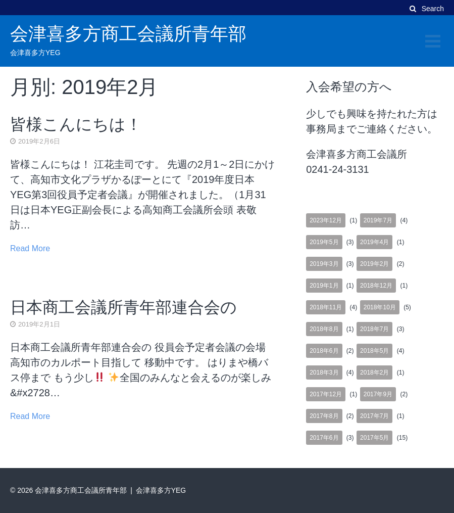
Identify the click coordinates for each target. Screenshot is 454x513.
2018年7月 (374, 329)
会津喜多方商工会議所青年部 (128, 33)
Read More (30, 248)
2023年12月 (326, 220)
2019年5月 (324, 242)
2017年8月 (324, 415)
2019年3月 (324, 263)
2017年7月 (374, 415)
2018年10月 (380, 307)
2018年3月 (324, 372)
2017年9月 (378, 394)
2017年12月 (326, 394)
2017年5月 (374, 437)
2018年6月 (324, 350)
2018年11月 (326, 307)
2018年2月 (374, 372)
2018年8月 (324, 329)
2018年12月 (376, 285)
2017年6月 (324, 437)
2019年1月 (324, 285)
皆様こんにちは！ (76, 124)
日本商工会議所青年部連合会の (123, 307)
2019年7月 (378, 220)
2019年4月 (374, 242)
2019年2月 (374, 263)
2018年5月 (374, 350)
